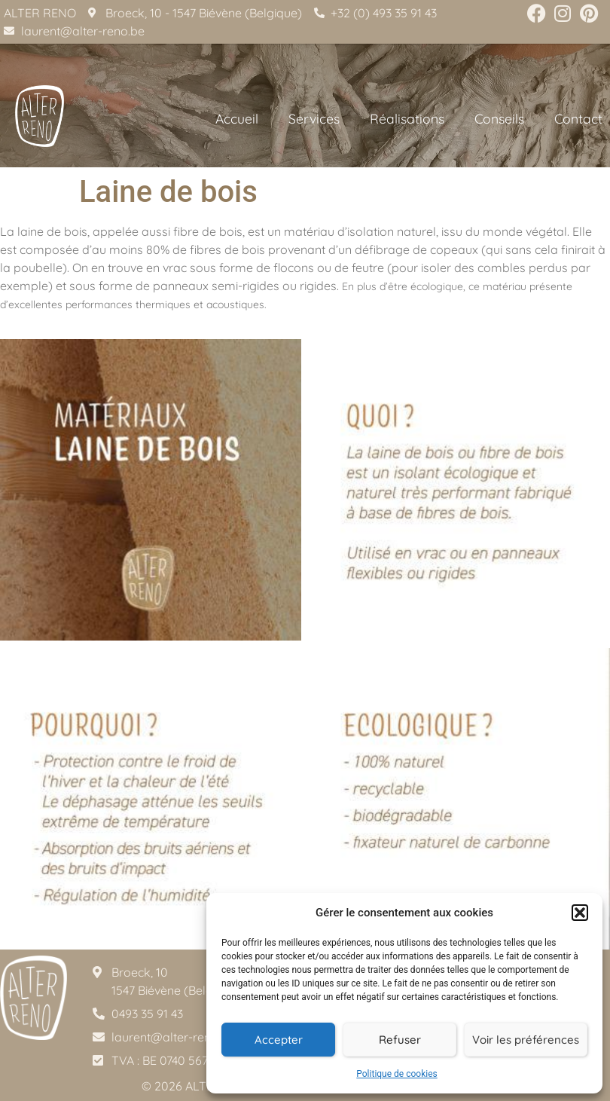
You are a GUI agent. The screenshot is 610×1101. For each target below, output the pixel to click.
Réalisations (407, 118)
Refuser (400, 1039)
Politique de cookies (396, 1074)
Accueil (236, 118)
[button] (579, 912)
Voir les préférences (525, 1039)
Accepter (279, 1039)
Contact (578, 118)
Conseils (499, 118)
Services (314, 118)
